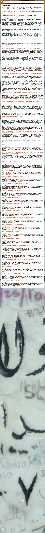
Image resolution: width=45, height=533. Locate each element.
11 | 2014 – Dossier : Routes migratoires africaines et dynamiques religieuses (18, 259)
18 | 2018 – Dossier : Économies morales (10, 210)
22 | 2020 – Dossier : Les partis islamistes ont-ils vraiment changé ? (15, 183)
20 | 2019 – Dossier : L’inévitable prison (10, 197)
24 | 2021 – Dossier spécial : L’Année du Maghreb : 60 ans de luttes (16, 170)
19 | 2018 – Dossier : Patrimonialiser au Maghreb (12, 203)
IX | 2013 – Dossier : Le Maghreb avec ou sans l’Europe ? (13, 273)
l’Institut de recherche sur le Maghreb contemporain (19, 15)
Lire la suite (15, 168)
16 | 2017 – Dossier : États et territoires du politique (12, 224)
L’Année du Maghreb (6, 7)
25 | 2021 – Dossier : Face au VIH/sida (10, 161)
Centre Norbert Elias (37, 14)
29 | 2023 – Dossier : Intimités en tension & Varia (12, 116)
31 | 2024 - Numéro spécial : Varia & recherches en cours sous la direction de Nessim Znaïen (21, 92)
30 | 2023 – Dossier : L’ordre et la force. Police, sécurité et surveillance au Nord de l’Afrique (20, 101)
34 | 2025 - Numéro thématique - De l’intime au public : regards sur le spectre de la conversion (21, 48)
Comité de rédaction (17, 172)
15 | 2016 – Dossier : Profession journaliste (10, 231)
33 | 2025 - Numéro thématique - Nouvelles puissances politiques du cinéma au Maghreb (20, 64)
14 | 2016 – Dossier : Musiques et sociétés (10, 238)
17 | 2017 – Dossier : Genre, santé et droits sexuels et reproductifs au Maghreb (18, 217)
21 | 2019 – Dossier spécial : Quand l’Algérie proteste (13, 190)
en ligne (14, 36)
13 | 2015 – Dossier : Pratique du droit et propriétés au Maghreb (15, 245)
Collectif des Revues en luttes (8, 173)
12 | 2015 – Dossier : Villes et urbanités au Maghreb (12, 252)
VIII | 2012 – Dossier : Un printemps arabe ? (11, 280)
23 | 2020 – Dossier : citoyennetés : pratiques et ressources (14, 176)
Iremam (2, 2)
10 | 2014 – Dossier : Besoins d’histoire (10, 266)
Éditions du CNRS (11, 8)
